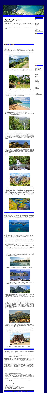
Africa (17, 391)
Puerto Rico (37, 29)
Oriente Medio (37, 76)
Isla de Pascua (37, 86)
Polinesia (28, 391)
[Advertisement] (20, 3)
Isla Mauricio (37, 82)
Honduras (36, 25)
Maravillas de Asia (38, 89)
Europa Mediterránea (38, 70)
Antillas (36, 19)
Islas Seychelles (37, 83)
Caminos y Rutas (37, 93)
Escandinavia (37, 67)
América (20, 391)
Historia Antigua (37, 92)
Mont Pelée (10, 295)
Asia (22, 391)
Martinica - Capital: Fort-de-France (9, 212)
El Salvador (37, 24)
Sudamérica (37, 74)
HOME (36, 95)
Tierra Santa (37, 88)
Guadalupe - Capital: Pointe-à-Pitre (9, 44)
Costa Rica (37, 23)
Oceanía (25, 391)
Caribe (12, 391)
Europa (15, 391)
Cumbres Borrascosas (38, 94)
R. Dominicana (37, 30)
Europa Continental (38, 68)
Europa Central (37, 69)
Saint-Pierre (26, 308)
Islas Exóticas (37, 81)
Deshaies (25, 94)
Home (10, 391)
